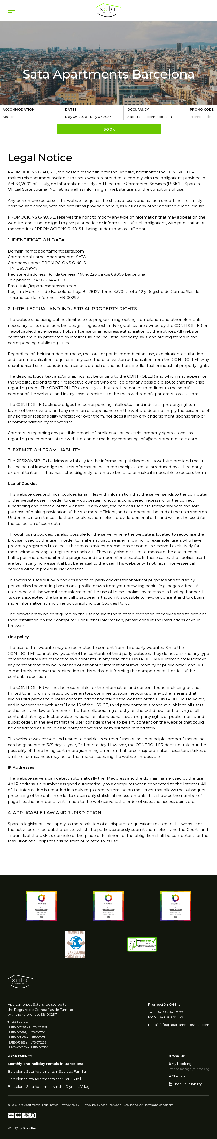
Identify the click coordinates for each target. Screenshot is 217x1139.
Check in (177, 1077)
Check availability (185, 1084)
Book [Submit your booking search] (109, 129)
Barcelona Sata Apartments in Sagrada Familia (47, 1072)
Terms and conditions (159, 1105)
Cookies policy (133, 1105)
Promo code (202, 110)
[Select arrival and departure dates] (94, 116)
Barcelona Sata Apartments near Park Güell (44, 1079)
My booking (180, 1064)
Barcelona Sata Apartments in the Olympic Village (50, 1087)
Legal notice (50, 1105)
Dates (70, 110)
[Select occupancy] (156, 116)
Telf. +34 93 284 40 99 (165, 1012)
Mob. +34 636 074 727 (165, 1017)
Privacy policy (70, 1105)
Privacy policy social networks (101, 1105)
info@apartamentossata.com (184, 1025)
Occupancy (138, 110)
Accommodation (19, 110)
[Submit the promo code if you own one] (203, 116)
